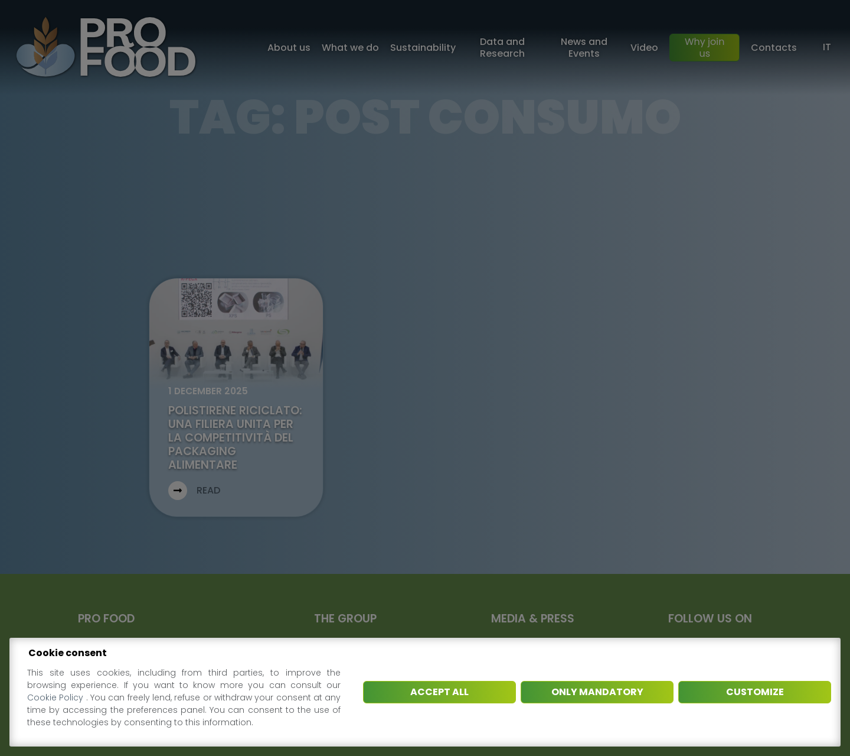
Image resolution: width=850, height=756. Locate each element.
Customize (755, 692)
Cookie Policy (56, 697)
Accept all (439, 692)
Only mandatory (597, 692)
